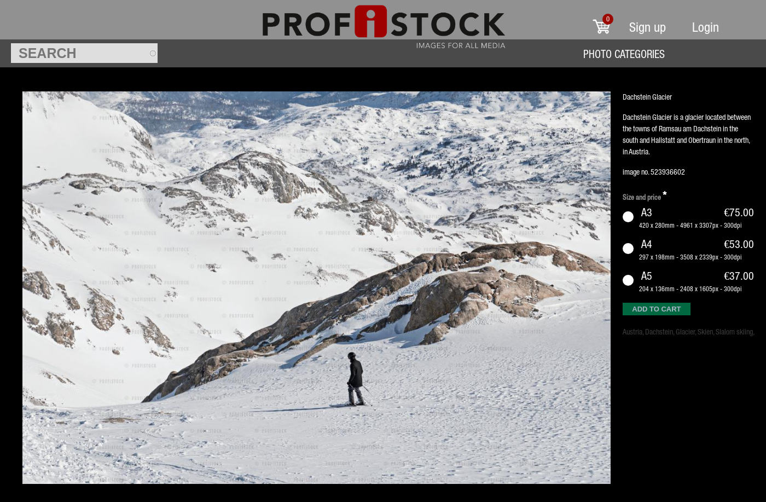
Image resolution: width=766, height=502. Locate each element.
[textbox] (84, 53)
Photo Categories (624, 54)
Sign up (647, 27)
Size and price (644, 195)
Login (705, 27)
